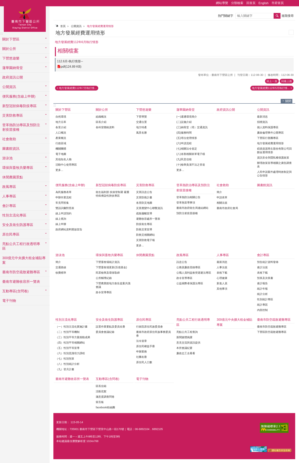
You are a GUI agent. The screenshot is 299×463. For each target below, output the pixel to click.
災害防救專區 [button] (12, 115)
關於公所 (102, 109)
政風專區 (182, 255)
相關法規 (222, 202)
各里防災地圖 (144, 202)
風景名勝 (141, 132)
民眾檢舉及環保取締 (108, 272)
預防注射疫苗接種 (187, 213)
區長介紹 (101, 121)
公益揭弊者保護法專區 (189, 283)
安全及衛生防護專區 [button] (17, 225)
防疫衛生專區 (144, 224)
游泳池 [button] (7, 158)
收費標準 (60, 272)
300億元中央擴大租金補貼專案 (24, 260)
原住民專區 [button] (10, 234)
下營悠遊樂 (143, 109)
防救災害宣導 (144, 229)
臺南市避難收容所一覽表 (21, 282)
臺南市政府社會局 (227, 208)
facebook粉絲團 (105, 407)
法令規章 (141, 340)
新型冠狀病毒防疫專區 (111, 185)
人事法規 (222, 267)
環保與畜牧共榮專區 (109, 255)
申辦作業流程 (63, 197)
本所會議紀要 (184, 347)
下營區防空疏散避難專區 (271, 331)
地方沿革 (60, 121)
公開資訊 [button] (9, 87)
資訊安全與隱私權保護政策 (273, 157)
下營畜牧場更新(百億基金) (111, 267)
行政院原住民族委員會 (149, 326)
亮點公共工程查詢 (187, 331)
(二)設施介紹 (184, 121)
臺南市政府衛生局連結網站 (192, 207)
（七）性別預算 (64, 358)
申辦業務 (141, 351)
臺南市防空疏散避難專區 (274, 319)
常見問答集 (62, 202)
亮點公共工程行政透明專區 (193, 322)
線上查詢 (60, 218)
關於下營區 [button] (10, 39)
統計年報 (262, 288)
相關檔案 (68, 51)
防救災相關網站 (145, 234)
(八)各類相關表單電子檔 (190, 153)
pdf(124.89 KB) (71, 66)
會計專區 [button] (9, 206)
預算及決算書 (265, 278)
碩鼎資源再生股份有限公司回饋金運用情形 (274, 150)
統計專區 (262, 304)
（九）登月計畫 (64, 369)
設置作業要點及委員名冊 (110, 326)
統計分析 (262, 294)
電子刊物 (9, 301)
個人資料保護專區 (267, 127)
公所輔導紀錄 (104, 278)
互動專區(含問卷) (107, 378)
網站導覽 (222, 3)
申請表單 (222, 197)
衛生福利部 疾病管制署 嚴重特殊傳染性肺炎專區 (112, 194)
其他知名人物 (63, 159)
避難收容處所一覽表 (148, 218)
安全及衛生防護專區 (109, 319)
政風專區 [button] (9, 187)
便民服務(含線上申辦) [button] (18, 96)
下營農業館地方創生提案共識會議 (113, 285)
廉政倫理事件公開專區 (270, 132)
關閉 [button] (288, 101)
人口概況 (60, 132)
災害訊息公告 (144, 192)
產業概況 (60, 137)
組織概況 (101, 116)
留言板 (100, 402)
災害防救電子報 (145, 240)
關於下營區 (63, 109)
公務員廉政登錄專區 (188, 267)
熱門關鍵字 (225, 15)
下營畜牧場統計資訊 (108, 262)
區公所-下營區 (25, 18)
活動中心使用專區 (66, 164)
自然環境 (60, 116)
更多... (59, 169)
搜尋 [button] (277, 16)
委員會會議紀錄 (105, 331)
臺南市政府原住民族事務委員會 (153, 333)
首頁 (63, 26)
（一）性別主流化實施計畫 (71, 326)
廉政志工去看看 (185, 353)
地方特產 (141, 127)
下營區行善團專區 (267, 137)
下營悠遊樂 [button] (10, 58)
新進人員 (222, 283)
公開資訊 (76, 26)
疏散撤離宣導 (144, 213)
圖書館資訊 (10, 149)
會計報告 (262, 283)
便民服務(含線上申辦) (70, 185)
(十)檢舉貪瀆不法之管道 (190, 164)
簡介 (219, 192)
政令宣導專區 (104, 292)
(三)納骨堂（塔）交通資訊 (192, 127)
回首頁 (251, 3)
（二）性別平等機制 (67, 331)
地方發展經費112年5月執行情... (271, 88)
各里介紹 (60, 127)
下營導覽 (141, 116)
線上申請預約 (63, 213)
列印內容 (291, 32)
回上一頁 (272, 81)
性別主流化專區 (66, 319)
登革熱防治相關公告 (188, 197)
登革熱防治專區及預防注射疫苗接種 (193, 187)
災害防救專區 (145, 185)
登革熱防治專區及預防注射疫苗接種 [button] (21, 127)
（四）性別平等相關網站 (70, 342)
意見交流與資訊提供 (188, 342)
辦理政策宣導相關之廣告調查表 (274, 164)
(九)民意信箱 (184, 159)
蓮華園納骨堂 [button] (12, 68)
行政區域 (60, 143)
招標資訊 (262, 121)
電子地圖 (60, 153)
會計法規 (262, 267)
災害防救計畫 (144, 197)
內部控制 (262, 310)
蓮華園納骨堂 (185, 109)
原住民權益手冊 (145, 346)
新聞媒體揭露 (184, 337)
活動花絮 (101, 391)
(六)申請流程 (184, 143)
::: (4, 2)
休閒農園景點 (12, 177)
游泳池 (60, 255)
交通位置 (141, 121)
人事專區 (223, 255)
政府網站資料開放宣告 (68, 229)
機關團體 (60, 148)
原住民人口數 (144, 362)
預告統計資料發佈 (267, 262)
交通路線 (60, 267)
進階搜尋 (287, 15)
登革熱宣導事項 (185, 202)
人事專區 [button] (9, 196)
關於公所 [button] (9, 49)
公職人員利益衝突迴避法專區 (193, 272)
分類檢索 (237, 3)
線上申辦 (60, 224)
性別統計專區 (265, 299)
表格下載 (222, 272)
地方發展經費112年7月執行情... (78, 88)
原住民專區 (143, 319)
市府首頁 (278, 3)
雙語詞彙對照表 (64, 208)
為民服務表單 (63, 192)
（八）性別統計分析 (67, 363)
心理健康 (222, 278)
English (263, 3)
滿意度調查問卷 (105, 396)
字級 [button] (294, 3)
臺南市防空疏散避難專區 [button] (21, 272)
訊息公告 (181, 262)
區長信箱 (101, 386)
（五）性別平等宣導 (67, 347)
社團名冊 (141, 356)
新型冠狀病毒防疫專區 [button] (19, 106)
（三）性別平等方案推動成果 (72, 337)
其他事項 (222, 288)
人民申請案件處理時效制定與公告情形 (274, 173)
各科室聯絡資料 (105, 127)
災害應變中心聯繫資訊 (149, 208)
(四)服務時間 (184, 132)
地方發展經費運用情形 (100, 26)
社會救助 (223, 185)
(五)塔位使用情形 (186, 137)
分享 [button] (288, 3)
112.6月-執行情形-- (70, 61)
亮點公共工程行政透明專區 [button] (21, 246)
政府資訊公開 (12, 77)
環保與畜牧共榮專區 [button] (17, 168)
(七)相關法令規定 (186, 148)
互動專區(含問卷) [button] (15, 291)
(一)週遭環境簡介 (186, 116)
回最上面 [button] (286, 81)
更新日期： (63, 422)
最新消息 (262, 116)
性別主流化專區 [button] (14, 215)
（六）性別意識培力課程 (70, 353)
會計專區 (263, 255)
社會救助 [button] (9, 139)
